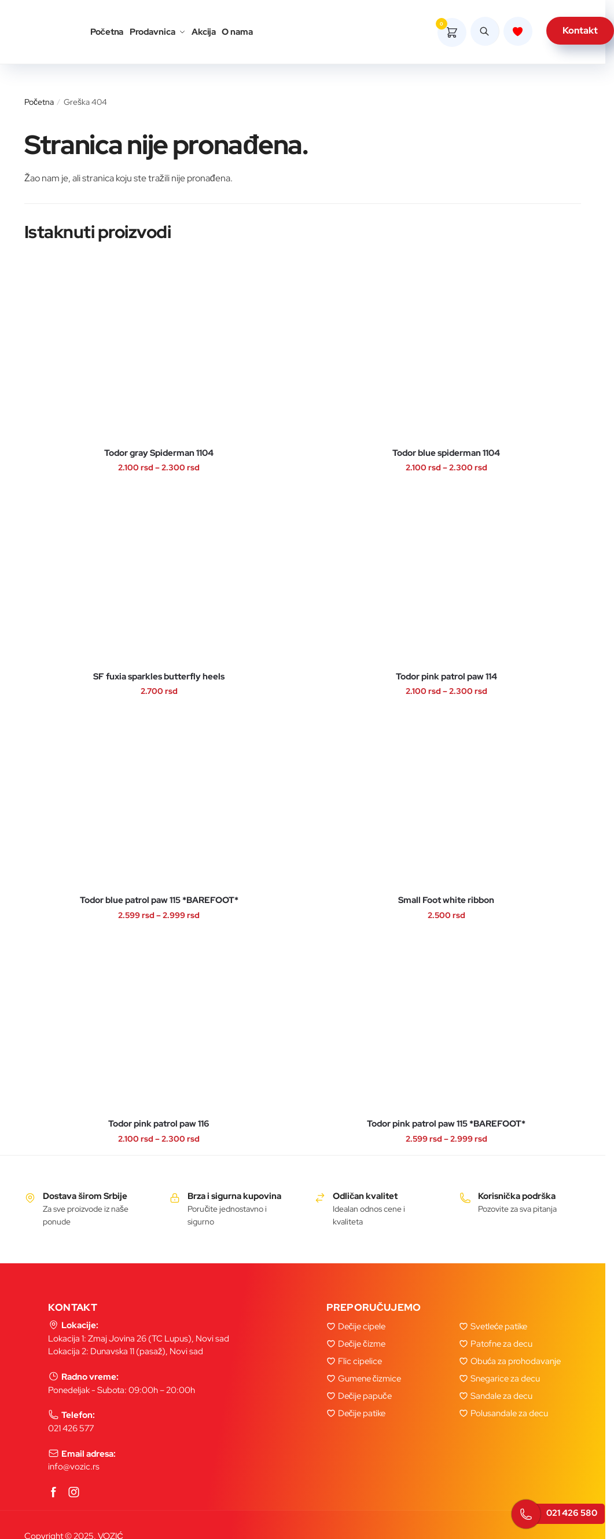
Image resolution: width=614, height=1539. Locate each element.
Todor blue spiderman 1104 (446, 453)
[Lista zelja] (517, 33)
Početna (39, 102)
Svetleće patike (499, 1326)
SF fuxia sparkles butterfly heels (159, 676)
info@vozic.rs (74, 1466)
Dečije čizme (361, 1344)
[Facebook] (54, 1493)
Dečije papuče (365, 1396)
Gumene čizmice (370, 1378)
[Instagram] (74, 1493)
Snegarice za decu (505, 1378)
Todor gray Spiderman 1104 (159, 453)
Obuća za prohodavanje (515, 1361)
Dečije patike (362, 1413)
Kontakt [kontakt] (580, 32)
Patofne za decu (501, 1344)
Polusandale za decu (509, 1413)
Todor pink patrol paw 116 (158, 1123)
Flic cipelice (360, 1361)
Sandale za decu (501, 1396)
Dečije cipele (362, 1326)
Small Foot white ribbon (446, 900)
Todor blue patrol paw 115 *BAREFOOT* (159, 900)
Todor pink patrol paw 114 (446, 676)
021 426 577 (71, 1428)
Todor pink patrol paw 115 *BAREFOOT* (446, 1123)
